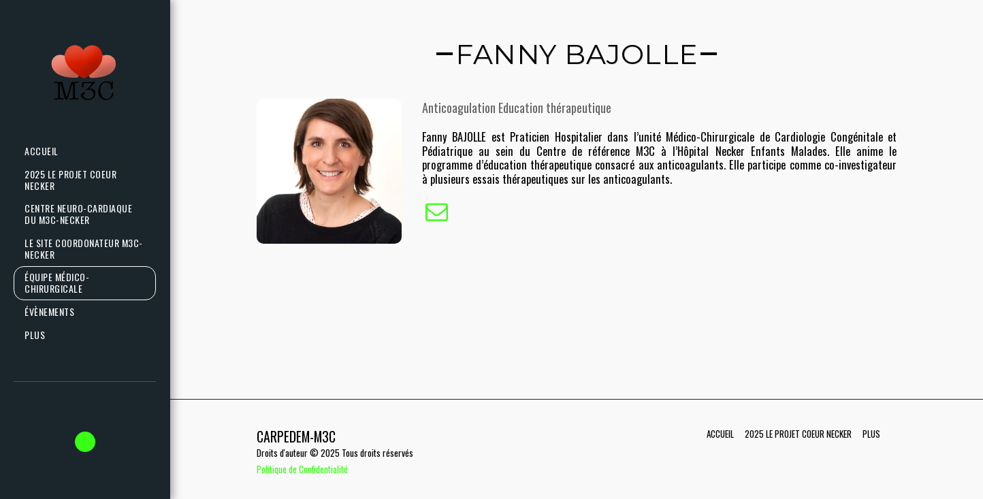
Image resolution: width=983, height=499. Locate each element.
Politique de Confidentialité (302, 469)
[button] (85, 442)
